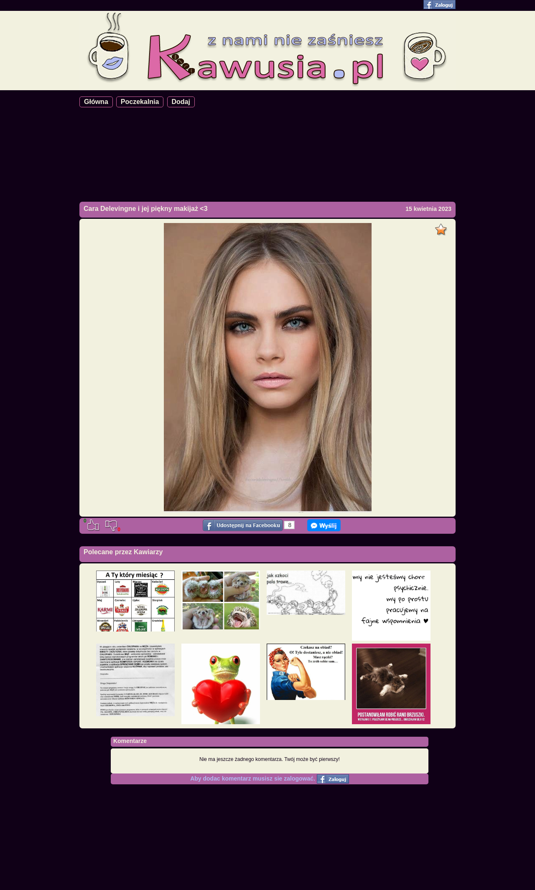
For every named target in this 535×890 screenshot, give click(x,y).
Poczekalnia (140, 101)
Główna (96, 101)
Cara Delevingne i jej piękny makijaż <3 (146, 208)
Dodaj (181, 101)
